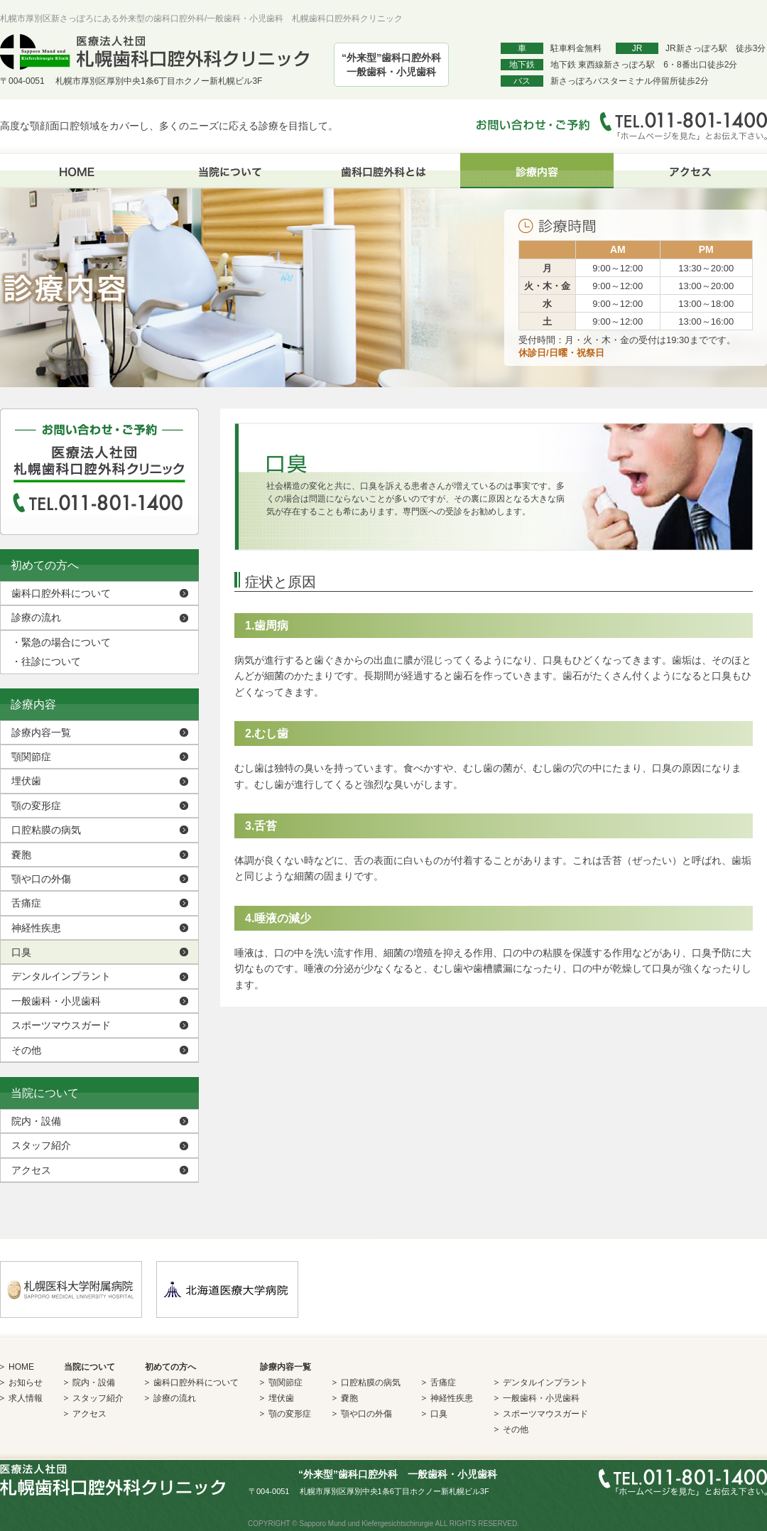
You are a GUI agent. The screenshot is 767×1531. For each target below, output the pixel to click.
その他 (26, 1050)
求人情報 (26, 1398)
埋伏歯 (26, 780)
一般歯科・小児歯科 (56, 1001)
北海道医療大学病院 (227, 1289)
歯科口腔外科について (61, 593)
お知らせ (26, 1382)
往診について (46, 661)
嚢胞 (21, 854)
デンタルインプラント (61, 976)
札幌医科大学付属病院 (71, 1289)
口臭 (21, 952)
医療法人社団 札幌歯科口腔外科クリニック (154, 52)
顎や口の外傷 (41, 878)
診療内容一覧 (41, 732)
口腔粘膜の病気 (46, 829)
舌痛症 (26, 903)
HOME (76, 170)
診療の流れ (36, 617)
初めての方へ (170, 1367)
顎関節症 (31, 756)
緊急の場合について (61, 642)
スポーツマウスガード (61, 1025)
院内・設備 (36, 1121)
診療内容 (537, 170)
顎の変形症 (36, 805)
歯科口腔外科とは (383, 170)
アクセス (690, 170)
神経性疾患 (36, 928)
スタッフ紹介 (41, 1145)
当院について (230, 170)
